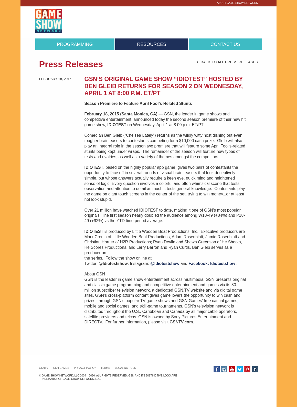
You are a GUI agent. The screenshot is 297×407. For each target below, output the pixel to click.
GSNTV (43, 367)
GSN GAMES (61, 367)
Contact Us (225, 44)
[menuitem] (75, 44)
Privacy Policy (85, 367)
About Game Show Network (237, 3)
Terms (105, 367)
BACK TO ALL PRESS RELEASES (227, 62)
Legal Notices (125, 367)
